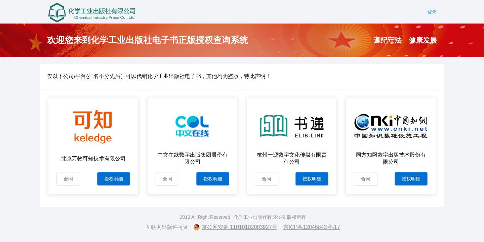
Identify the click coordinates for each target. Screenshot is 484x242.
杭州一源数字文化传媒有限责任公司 (292, 158)
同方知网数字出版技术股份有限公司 (391, 158)
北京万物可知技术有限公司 (93, 158)
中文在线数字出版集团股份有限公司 (193, 158)
